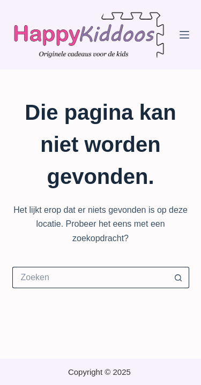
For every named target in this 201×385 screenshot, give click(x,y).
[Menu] (184, 35)
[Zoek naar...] (90, 277)
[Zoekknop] (178, 277)
